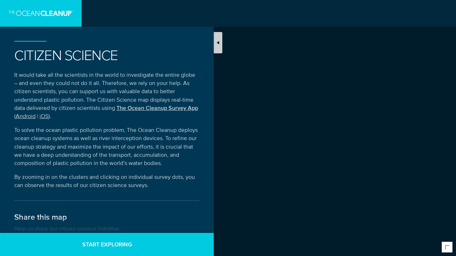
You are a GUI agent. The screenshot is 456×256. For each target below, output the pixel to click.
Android (26, 116)
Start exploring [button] (107, 244)
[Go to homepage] (41, 13)
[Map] (228, 128)
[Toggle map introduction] (218, 42)
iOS (44, 116)
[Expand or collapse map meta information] (447, 247)
